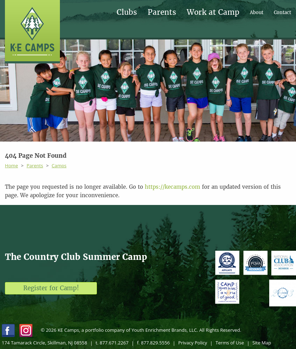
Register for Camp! (51, 288)
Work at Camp (213, 12)
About (256, 12)
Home (11, 165)
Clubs (127, 12)
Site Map (261, 342)
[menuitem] (132, 12)
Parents (162, 12)
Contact (282, 12)
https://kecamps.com (172, 186)
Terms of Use (230, 342)
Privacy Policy (192, 342)
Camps (59, 165)
